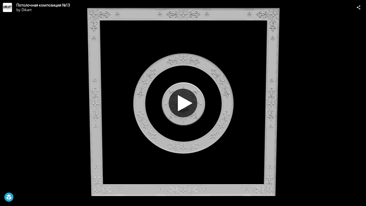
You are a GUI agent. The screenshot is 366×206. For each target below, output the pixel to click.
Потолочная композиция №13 (43, 5)
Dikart (26, 9)
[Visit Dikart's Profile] (7, 7)
